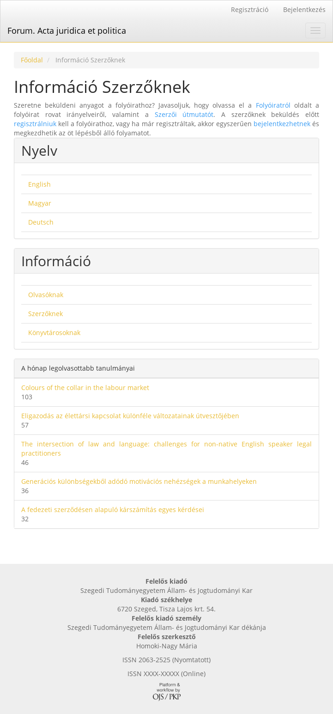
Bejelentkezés (304, 9)
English (39, 184)
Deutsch (41, 222)
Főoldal (32, 59)
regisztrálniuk (35, 123)
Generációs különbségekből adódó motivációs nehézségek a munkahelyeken (139, 481)
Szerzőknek (45, 313)
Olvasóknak (45, 294)
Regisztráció (249, 9)
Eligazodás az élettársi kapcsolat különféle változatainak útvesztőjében (130, 415)
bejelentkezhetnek (282, 123)
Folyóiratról (273, 105)
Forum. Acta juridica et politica (66, 30)
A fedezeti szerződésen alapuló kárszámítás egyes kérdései (112, 509)
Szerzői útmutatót (184, 114)
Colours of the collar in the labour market (85, 387)
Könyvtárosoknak (54, 332)
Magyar (39, 203)
